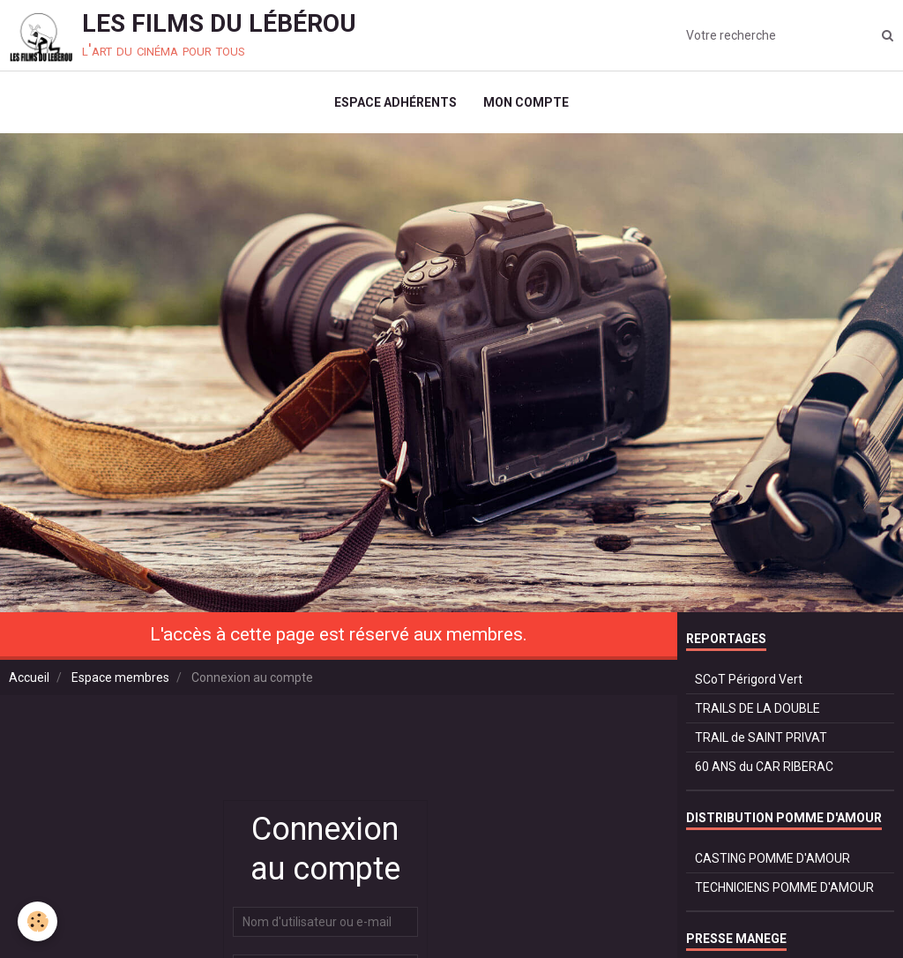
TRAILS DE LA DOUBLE (757, 708)
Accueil (29, 677)
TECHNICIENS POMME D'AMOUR (784, 887)
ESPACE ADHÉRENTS (395, 102)
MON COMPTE (526, 102)
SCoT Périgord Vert (748, 679)
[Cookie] (37, 921)
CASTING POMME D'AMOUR (772, 858)
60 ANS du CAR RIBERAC (764, 767)
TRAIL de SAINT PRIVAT (761, 737)
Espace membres (120, 677)
